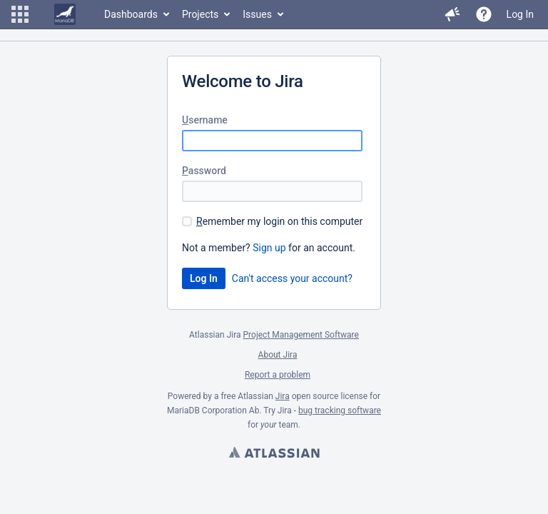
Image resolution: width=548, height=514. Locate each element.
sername (205, 120)
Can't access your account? (292, 278)
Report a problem (277, 375)
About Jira (278, 355)
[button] (20, 14)
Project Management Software (301, 335)
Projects (200, 14)
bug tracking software (339, 410)
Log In (520, 14)
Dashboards (131, 14)
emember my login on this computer (279, 221)
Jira (282, 396)
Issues (257, 14)
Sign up (269, 247)
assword (204, 170)
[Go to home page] (65, 14)
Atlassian (274, 454)
